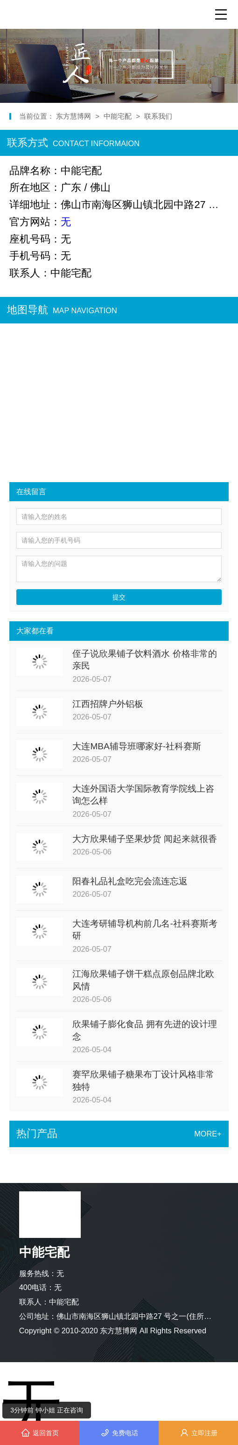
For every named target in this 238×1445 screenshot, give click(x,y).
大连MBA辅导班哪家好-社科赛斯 (136, 746)
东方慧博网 (74, 116)
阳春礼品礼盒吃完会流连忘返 (130, 881)
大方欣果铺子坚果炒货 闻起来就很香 (144, 839)
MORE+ (207, 1133)
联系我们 (158, 116)
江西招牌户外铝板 (107, 704)
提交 (119, 597)
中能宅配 (118, 116)
